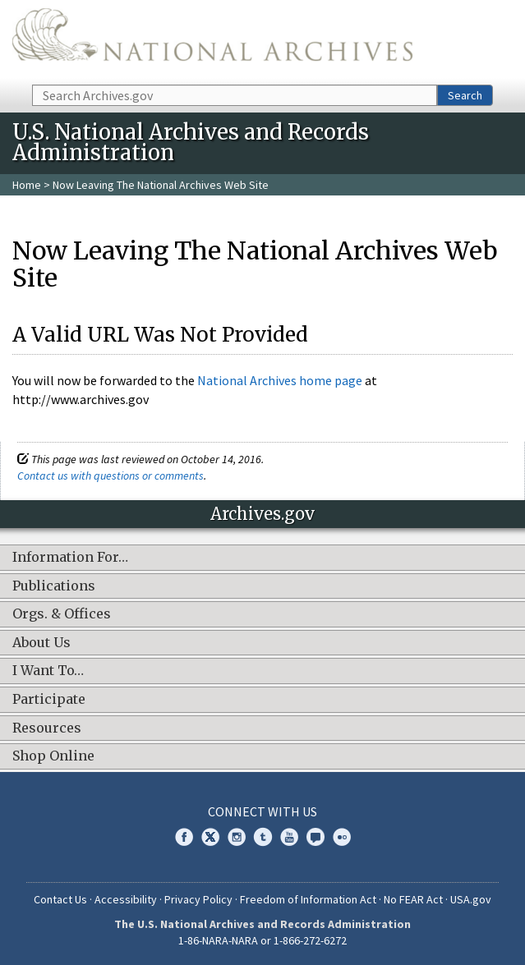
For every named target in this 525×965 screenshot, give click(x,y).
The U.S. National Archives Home (212, 41)
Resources (46, 728)
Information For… (70, 557)
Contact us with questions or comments (110, 475)
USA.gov (470, 899)
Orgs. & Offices (61, 614)
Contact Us (60, 899)
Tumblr (263, 837)
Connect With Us (262, 811)
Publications (53, 586)
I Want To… (48, 671)
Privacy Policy (198, 899)
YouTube (289, 837)
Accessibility (125, 899)
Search (465, 95)
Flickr (342, 837)
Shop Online (53, 756)
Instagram (236, 837)
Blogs (315, 837)
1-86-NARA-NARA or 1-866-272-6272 (262, 940)
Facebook (184, 837)
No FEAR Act (413, 899)
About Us (41, 643)
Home (26, 184)
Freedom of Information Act (308, 899)
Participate (48, 699)
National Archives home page (279, 380)
